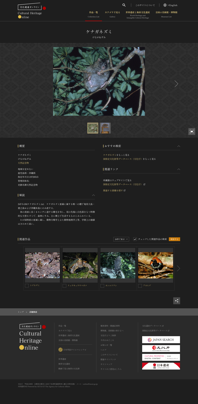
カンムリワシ (111, 285)
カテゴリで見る (112, 15)
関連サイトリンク (108, 359)
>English (170, 5)
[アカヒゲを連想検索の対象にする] (140, 286)
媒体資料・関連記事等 (110, 325)
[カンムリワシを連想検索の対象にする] (102, 286)
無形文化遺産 (64, 363)
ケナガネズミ (109, 154)
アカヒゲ (147, 285)
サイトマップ (106, 364)
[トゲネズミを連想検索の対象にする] (27, 285)
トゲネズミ (35, 285)
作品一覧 (93, 15)
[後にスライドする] (176, 84)
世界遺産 (62, 359)
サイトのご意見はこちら (111, 369)
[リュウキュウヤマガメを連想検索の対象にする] (64, 286)
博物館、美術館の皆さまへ (112, 330)
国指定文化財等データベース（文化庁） (123, 158)
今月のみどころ (107, 340)
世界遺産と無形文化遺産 (138, 15)
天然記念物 (23, 162)
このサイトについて (145, 5)
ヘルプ (103, 349)
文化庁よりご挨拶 (108, 335)
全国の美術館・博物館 (166, 15)
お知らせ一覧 (106, 345)
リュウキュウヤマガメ (77, 285)
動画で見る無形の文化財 (69, 368)
